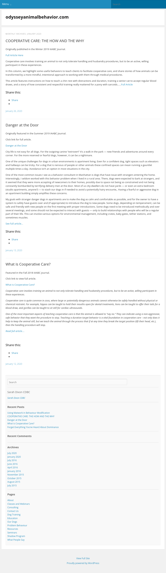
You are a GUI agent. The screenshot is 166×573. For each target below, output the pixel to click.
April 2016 (12, 467)
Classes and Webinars (18, 503)
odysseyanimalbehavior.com (37, 17)
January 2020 (14, 456)
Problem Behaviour (17, 525)
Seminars (12, 532)
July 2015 (12, 485)
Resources (12, 528)
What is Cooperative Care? (28, 264)
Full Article (127, 84)
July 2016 (12, 460)
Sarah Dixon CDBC (18, 392)
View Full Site (83, 558)
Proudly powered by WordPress (83, 563)
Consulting (12, 507)
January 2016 (14, 471)
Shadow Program (16, 536)
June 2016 (12, 464)
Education (12, 518)
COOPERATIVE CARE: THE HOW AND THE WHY (45, 40)
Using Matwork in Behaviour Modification (28, 412)
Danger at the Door (22, 125)
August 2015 (13, 481)
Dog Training (13, 514)
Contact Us (13, 511)
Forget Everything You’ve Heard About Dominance (33, 427)
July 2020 (12, 453)
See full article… (14, 223)
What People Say (16, 539)
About (10, 500)
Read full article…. (15, 331)
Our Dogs (12, 521)
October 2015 (14, 478)
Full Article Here (14, 55)
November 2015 (15, 474)
